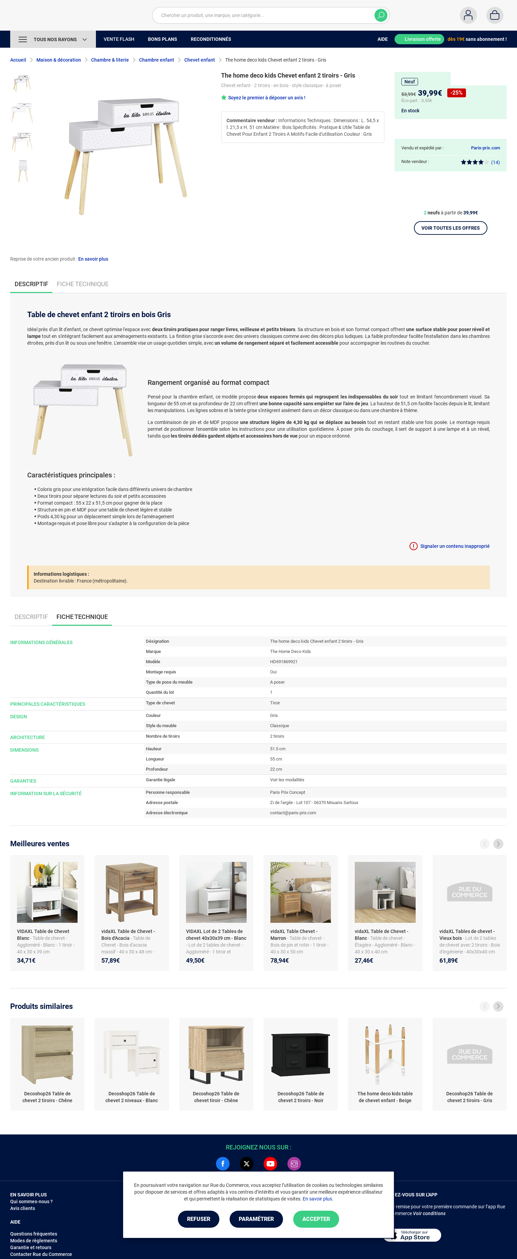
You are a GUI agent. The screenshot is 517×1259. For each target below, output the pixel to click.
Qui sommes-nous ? (31, 1201)
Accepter (316, 1219)
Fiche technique (83, 284)
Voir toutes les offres (450, 228)
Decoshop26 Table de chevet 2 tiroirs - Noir (301, 1097)
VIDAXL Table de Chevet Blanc (43, 935)
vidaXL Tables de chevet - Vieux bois (467, 935)
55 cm (276, 759)
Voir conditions (429, 1213)
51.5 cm (277, 748)
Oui (273, 671)
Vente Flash (119, 39)
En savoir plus (93, 259)
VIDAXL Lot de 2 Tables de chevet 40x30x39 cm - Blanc (216, 935)
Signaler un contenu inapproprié (455, 546)
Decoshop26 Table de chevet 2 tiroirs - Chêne (47, 1097)
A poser (277, 682)
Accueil (18, 60)
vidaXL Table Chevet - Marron (294, 935)
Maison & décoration (58, 60)
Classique (279, 725)
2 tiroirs (277, 736)
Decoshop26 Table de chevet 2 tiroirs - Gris (469, 1097)
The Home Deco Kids (290, 651)
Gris (274, 715)
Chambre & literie (110, 60)
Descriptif (31, 616)
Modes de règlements (33, 1240)
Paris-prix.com (485, 147)
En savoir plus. (318, 1198)
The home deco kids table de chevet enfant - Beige (385, 1097)
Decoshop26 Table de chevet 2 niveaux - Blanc (131, 1097)
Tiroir (275, 702)
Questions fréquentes (33, 1234)
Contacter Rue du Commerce (41, 1254)
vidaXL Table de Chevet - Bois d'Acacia (128, 935)
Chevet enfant (199, 60)
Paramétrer (256, 1219)
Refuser (198, 1219)
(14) (480, 162)
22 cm (276, 769)
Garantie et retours (30, 1247)
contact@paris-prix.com (293, 812)
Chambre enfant (156, 60)
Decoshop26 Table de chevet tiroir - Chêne (216, 1097)
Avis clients (22, 1208)
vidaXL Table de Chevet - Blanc (381, 935)
